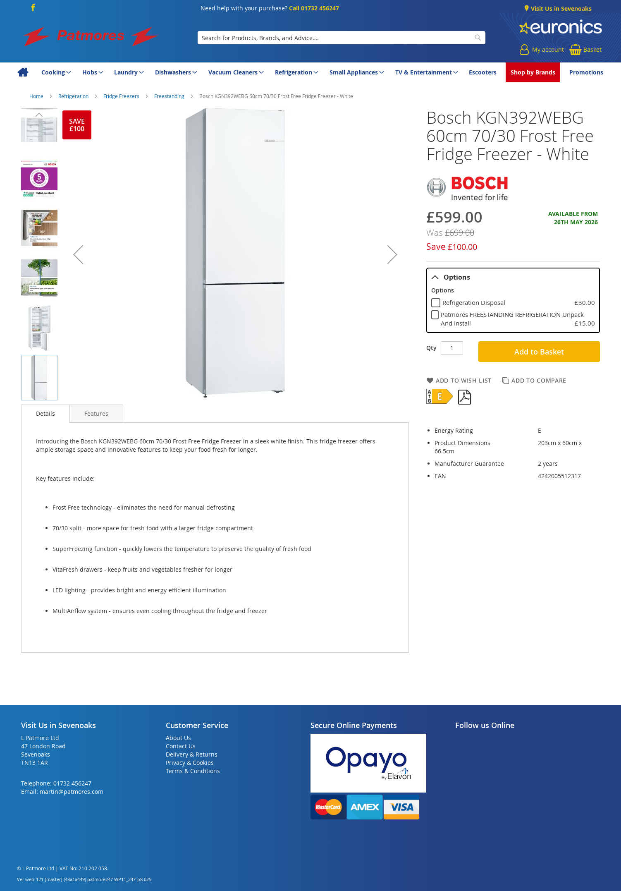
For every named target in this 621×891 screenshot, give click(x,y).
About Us (178, 738)
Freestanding (170, 96)
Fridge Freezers (122, 96)
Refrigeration (74, 96)
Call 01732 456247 (314, 8)
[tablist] (513, 300)
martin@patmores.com (71, 791)
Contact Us (181, 746)
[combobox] (342, 37)
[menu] (310, 72)
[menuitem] (22, 72)
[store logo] (91, 37)
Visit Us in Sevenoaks (560, 8)
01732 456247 (72, 783)
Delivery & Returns (191, 754)
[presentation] (45, 414)
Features (96, 413)
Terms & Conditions (193, 771)
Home (37, 96)
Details (45, 413)
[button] (78, 254)
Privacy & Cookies (190, 762)
